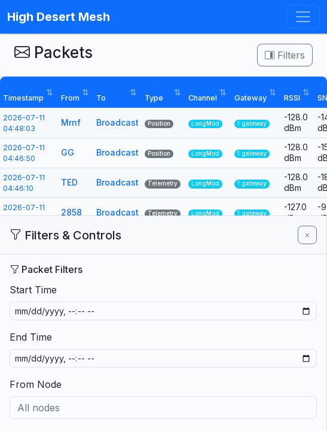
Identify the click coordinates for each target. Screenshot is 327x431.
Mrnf (71, 122)
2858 (71, 212)
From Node (36, 384)
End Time (31, 337)
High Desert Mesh (58, 17)
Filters (285, 55)
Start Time (33, 290)
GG (67, 152)
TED (69, 182)
